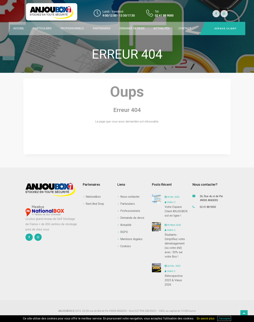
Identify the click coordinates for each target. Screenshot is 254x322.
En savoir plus (206, 318)
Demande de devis (130, 218)
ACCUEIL (18, 28)
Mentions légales (129, 239)
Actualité (124, 225)
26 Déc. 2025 (172, 266)
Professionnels (128, 211)
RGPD (122, 232)
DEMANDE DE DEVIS (132, 28)
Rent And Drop (93, 204)
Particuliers (126, 204)
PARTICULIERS (42, 28)
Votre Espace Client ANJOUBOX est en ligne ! (176, 211)
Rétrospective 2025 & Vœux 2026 (174, 280)
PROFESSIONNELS (72, 28)
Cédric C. (170, 202)
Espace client (226, 28)
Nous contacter (128, 196)
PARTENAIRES (101, 28)
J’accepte (224, 318)
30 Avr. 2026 (172, 197)
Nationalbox (92, 196)
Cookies (124, 246)
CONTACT (184, 28)
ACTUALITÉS (161, 28)
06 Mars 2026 (173, 225)
